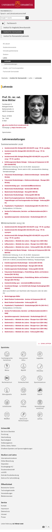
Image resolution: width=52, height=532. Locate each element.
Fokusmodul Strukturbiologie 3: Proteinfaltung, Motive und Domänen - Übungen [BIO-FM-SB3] (27, 279)
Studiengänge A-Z (7, 467)
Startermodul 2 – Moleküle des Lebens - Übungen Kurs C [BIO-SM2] (26, 326)
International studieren (9, 458)
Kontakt (4, 506)
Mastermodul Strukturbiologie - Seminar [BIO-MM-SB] (21, 189)
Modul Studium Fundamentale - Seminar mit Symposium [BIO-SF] (25, 299)
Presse (3, 517)
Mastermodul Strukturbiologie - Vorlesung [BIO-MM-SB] (22, 195)
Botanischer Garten (7, 488)
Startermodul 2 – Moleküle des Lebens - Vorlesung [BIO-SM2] (24, 332)
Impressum (5, 509)
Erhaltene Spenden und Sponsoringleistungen (16, 448)
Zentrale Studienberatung (10, 475)
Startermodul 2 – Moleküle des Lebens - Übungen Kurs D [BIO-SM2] (26, 329)
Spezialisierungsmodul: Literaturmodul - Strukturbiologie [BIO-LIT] (25, 217)
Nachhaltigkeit (6, 440)
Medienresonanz (6, 496)
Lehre (30, 78)
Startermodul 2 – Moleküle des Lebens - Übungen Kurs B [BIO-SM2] (26, 322)
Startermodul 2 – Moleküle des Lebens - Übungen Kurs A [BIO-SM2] (26, 319)
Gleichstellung (6, 437)
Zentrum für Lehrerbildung (10, 478)
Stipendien (4, 464)
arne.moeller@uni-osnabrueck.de (16, 125)
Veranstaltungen (6, 493)
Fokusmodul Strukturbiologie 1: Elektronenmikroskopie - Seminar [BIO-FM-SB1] (27, 176)
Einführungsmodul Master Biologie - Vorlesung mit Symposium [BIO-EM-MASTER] (27, 251)
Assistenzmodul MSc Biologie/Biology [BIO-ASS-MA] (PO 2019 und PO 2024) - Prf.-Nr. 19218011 (27, 158)
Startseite (4, 78)
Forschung (4, 434)
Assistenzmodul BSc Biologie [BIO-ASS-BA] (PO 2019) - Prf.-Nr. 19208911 (27, 148)
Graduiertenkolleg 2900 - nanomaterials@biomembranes (23, 186)
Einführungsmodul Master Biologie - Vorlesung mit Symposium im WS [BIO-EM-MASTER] (27, 163)
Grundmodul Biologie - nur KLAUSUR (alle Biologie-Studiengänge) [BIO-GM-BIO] (27, 287)
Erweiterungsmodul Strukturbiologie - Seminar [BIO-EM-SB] (23, 263)
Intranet (4, 514)
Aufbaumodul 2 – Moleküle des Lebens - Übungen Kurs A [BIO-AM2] (26, 241)
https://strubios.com (19, 127)
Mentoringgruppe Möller (12, 296)
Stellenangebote (6, 443)
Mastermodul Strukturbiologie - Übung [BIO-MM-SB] (21, 192)
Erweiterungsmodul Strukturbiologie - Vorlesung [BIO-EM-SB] (24, 269)
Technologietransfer (8, 490)
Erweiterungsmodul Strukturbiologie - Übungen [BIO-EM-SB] (24, 266)
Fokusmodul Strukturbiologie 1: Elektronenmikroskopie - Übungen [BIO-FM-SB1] (27, 181)
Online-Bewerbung (7, 461)
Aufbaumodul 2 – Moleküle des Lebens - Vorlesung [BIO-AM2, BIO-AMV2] (28, 247)
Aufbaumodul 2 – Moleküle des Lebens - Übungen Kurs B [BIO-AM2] (26, 244)
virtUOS (3, 472)
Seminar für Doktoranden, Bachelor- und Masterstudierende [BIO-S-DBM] (26, 212)
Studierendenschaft (8, 469)
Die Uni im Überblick (8, 431)
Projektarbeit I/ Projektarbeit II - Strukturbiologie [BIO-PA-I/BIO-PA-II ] (26, 206)
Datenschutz (5, 511)
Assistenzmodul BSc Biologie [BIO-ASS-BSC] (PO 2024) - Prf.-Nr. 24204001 (25, 152)
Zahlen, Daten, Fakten (8, 446)
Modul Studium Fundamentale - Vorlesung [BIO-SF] (21, 302)
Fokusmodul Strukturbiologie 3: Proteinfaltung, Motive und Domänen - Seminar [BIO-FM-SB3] (27, 273)
